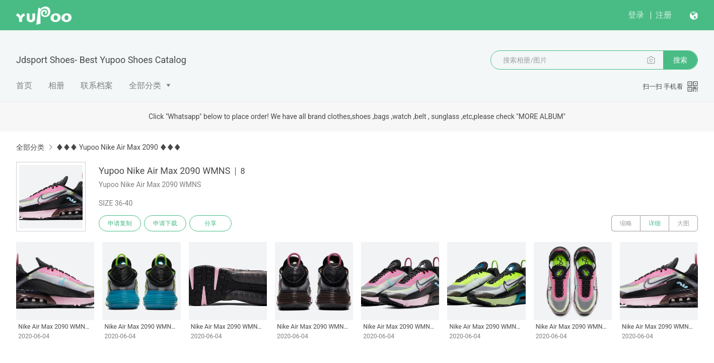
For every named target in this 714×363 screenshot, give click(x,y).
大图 (683, 223)
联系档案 (97, 85)
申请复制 (120, 223)
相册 (56, 85)
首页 (24, 85)
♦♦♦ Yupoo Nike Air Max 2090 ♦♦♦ (118, 147)
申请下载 (165, 223)
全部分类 (145, 85)
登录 (636, 15)
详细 (655, 223)
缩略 (626, 223)
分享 (210, 223)
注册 (664, 15)
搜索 (680, 60)
